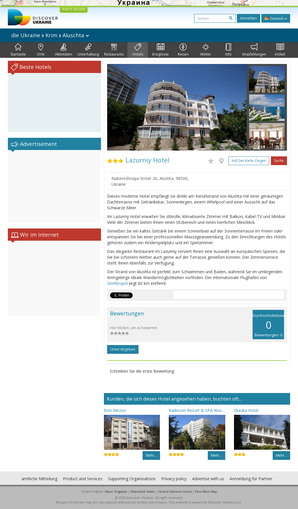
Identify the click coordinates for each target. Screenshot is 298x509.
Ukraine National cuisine (175, 492)
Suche (279, 160)
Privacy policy (174, 478)
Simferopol (117, 283)
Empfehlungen (254, 50)
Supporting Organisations (132, 478)
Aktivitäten (63, 50)
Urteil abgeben (122, 349)
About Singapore (116, 492)
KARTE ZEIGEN (74, 9)
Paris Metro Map (206, 492)
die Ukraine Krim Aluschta (50, 35)
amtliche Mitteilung (39, 478)
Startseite (18, 50)
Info (228, 50)
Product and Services (82, 478)
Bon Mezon (115, 410)
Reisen (183, 50)
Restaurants (114, 50)
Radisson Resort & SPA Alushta (197, 410)
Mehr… (151, 455)
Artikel (280, 50)
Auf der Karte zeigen (249, 160)
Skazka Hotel (246, 410)
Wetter (205, 50)
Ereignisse (160, 50)
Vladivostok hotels (142, 492)
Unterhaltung (88, 50)
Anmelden (248, 18)
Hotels (137, 50)
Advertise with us (208, 478)
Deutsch (276, 18)
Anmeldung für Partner (251, 478)
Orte (41, 50)
